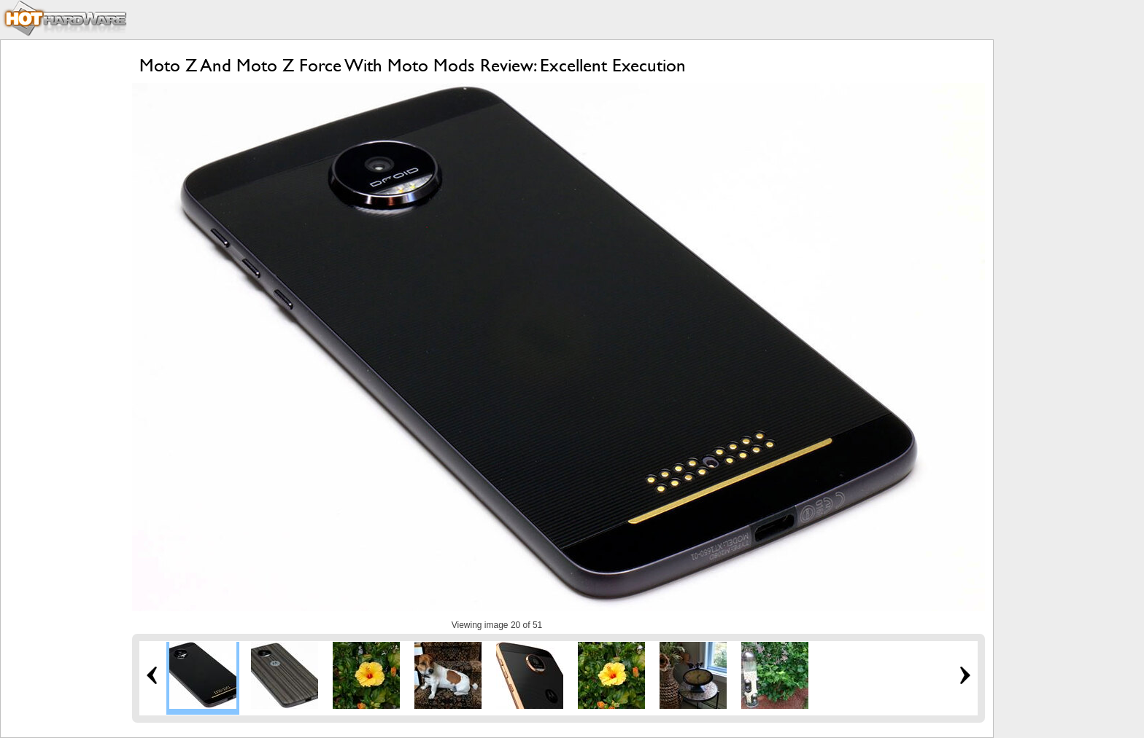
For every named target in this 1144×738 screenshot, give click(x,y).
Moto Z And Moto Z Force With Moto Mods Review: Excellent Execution (412, 65)
